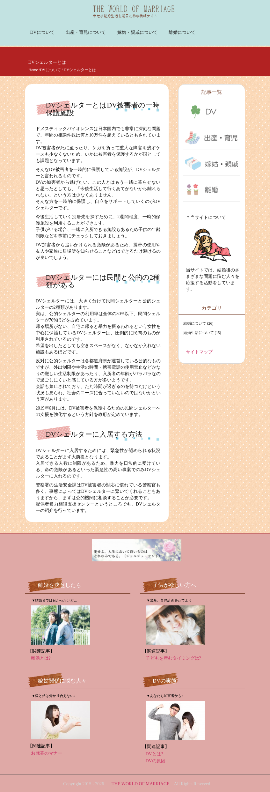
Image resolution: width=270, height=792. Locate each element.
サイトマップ (199, 352)
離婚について (182, 32)
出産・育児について (86, 32)
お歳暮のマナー (46, 753)
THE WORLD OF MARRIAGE (140, 783)
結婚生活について (198, 332)
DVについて (42, 32)
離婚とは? (41, 658)
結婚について (194, 323)
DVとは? (154, 753)
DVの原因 (155, 761)
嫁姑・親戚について (137, 32)
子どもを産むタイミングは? (173, 658)
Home (33, 70)
